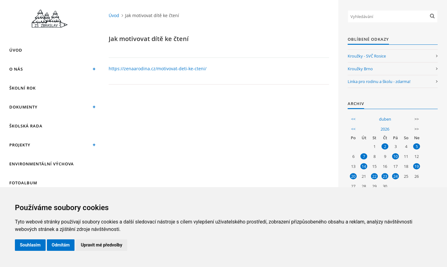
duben (385, 119)
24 (395, 176)
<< (353, 119)
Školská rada (26, 126)
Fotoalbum (23, 183)
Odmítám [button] (61, 244)
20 (353, 176)
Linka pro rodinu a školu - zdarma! (379, 81)
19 (416, 166)
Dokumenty (23, 107)
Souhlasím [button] (30, 244)
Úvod (15, 50)
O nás (16, 69)
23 (385, 176)
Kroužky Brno (360, 68)
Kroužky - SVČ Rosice (367, 56)
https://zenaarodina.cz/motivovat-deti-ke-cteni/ (157, 68)
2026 (385, 129)
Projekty (19, 145)
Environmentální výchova (41, 164)
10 (395, 156)
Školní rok (22, 88)
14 (364, 166)
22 (374, 176)
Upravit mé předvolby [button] (101, 244)
